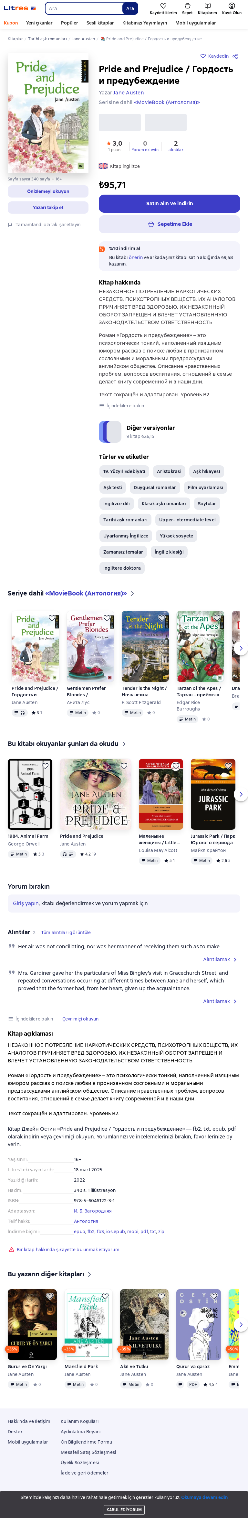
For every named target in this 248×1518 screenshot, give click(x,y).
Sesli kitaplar (100, 23)
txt (153, 1234)
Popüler (69, 23)
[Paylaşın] (236, 56)
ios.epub (115, 1234)
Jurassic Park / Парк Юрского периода (213, 842)
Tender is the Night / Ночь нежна (144, 694)
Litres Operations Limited (124, 1496)
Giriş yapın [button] (26, 906)
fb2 (91, 1234)
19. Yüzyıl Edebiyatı (124, 474)
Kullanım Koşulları (80, 1421)
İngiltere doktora (122, 571)
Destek (15, 1432)
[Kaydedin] (52, 620)
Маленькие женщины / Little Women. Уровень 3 (159, 842)
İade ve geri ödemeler (84, 1473)
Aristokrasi (169, 474)
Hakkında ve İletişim (29, 1421)
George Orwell (23, 846)
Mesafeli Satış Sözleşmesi (88, 1452)
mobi (133, 1234)
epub (79, 1234)
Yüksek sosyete (176, 538)
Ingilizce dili (116, 506)
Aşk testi (112, 490)
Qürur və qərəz (193, 1369)
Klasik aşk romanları (164, 506)
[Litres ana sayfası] (20, 8)
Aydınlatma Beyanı (80, 1432)
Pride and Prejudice (82, 839)
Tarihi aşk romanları (125, 522)
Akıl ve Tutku (134, 1369)
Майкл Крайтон (208, 853)
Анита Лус (78, 705)
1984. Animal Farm (28, 839)
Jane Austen (24, 705)
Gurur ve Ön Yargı (27, 1369)
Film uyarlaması (205, 490)
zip (161, 1234)
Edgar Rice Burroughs (188, 708)
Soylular (207, 506)
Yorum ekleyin (145, 150)
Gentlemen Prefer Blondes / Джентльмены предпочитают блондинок (86, 694)
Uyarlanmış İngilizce (125, 538)
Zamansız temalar (123, 554)
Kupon (11, 23)
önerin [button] (136, 257)
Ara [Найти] (130, 8)
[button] (48, 191)
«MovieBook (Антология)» (167, 102)
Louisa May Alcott (158, 853)
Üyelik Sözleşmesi (80, 1462)
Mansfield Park (81, 1369)
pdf (144, 1234)
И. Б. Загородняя (93, 1213)
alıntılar (176, 150)
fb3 (100, 1234)
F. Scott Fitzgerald (141, 705)
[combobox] (83, 8)
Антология (86, 1224)
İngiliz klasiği (169, 554)
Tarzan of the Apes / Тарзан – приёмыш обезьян (199, 694)
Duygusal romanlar (155, 490)
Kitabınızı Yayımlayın (144, 23)
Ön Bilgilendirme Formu (86, 1442)
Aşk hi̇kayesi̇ (206, 474)
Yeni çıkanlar (39, 23)
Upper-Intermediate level (187, 522)
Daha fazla (186, 23)
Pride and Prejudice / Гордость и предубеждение (35, 694)
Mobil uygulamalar (28, 1442)
